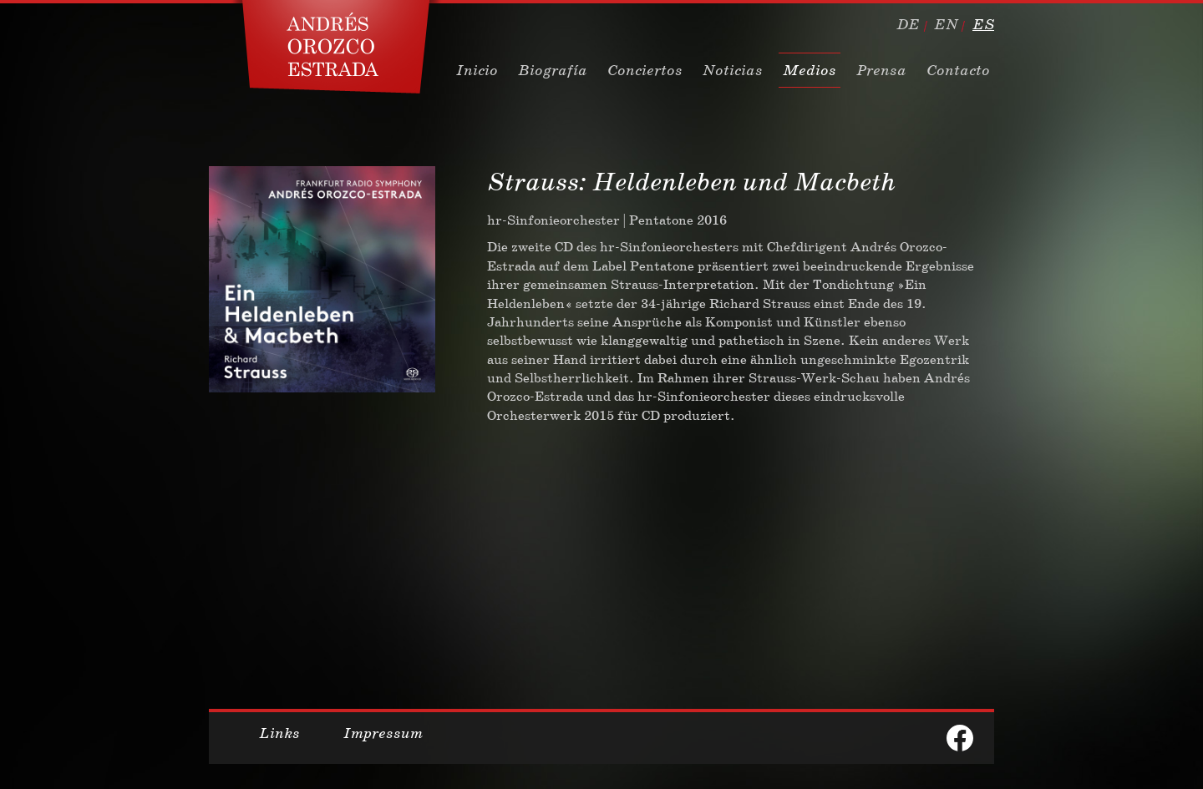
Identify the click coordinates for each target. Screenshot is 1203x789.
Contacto (958, 70)
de (908, 24)
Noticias (733, 70)
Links (279, 733)
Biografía (552, 70)
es (983, 24)
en (946, 24)
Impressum (383, 733)
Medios (809, 70)
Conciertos (645, 70)
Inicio (477, 70)
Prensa (881, 70)
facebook (960, 738)
